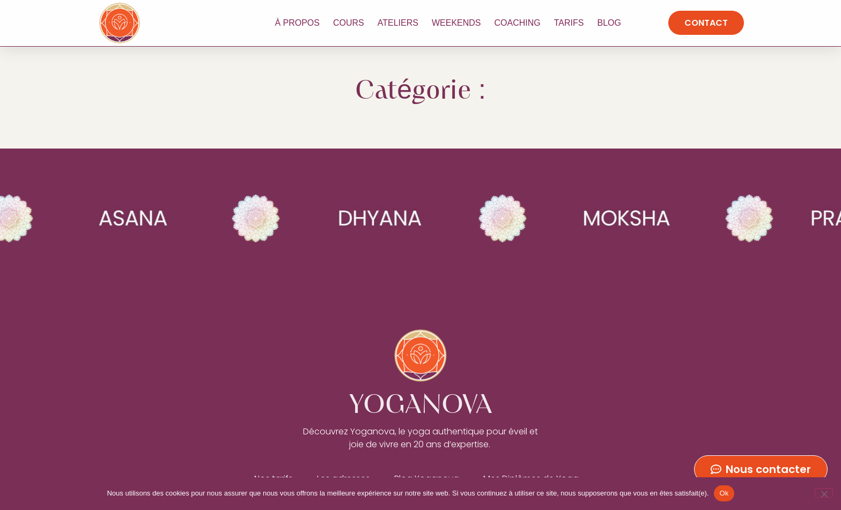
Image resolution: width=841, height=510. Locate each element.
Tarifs (569, 22)
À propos (297, 22)
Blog (609, 22)
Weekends (456, 22)
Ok (723, 493)
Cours (348, 22)
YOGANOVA (188, 22)
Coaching (518, 22)
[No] (824, 493)
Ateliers (398, 22)
